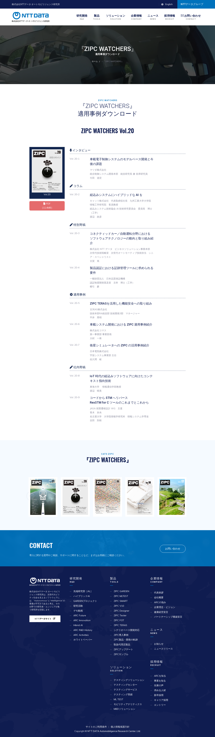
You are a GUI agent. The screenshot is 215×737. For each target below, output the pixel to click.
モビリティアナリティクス (128, 704)
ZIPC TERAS (120, 625)
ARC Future (79, 615)
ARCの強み (160, 602)
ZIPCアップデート (123, 649)
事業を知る (160, 680)
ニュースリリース (163, 648)
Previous (31, 496)
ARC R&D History (82, 630)
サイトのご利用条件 (96, 726)
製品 (114, 580)
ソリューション (121, 669)
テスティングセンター (125, 684)
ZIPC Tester (120, 615)
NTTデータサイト (43, 618)
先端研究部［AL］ (83, 591)
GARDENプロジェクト (85, 600)
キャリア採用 (161, 700)
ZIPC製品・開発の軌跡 (126, 639)
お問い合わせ (172, 548)
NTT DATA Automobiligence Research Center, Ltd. (114, 731)
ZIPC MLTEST (121, 596)
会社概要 (158, 597)
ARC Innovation (82, 620)
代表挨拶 (158, 592)
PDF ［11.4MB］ (47, 205)
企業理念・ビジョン (164, 607)
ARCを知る (160, 675)
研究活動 (78, 605)
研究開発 (76, 580)
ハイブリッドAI (81, 596)
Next (184, 496)
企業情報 (156, 580)
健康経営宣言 (161, 612)
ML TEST (118, 699)
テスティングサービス (125, 689)
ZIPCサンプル (121, 654)
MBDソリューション (124, 708)
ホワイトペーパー (82, 639)
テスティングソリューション (129, 680)
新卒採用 (158, 695)
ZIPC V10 (119, 605)
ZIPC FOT (119, 620)
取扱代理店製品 (122, 644)
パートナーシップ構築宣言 (168, 616)
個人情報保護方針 (120, 726)
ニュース (156, 631)
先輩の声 (158, 685)
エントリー (160, 704)
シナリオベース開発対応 (127, 630)
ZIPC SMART (121, 600)
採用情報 (156, 663)
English (169, 4)
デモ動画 (78, 610)
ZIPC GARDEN (121, 591)
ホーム (95, 61)
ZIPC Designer (121, 610)
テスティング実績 (123, 694)
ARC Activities (81, 634)
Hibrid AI (78, 625)
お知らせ (158, 643)
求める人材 (160, 690)
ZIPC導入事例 (121, 634)
